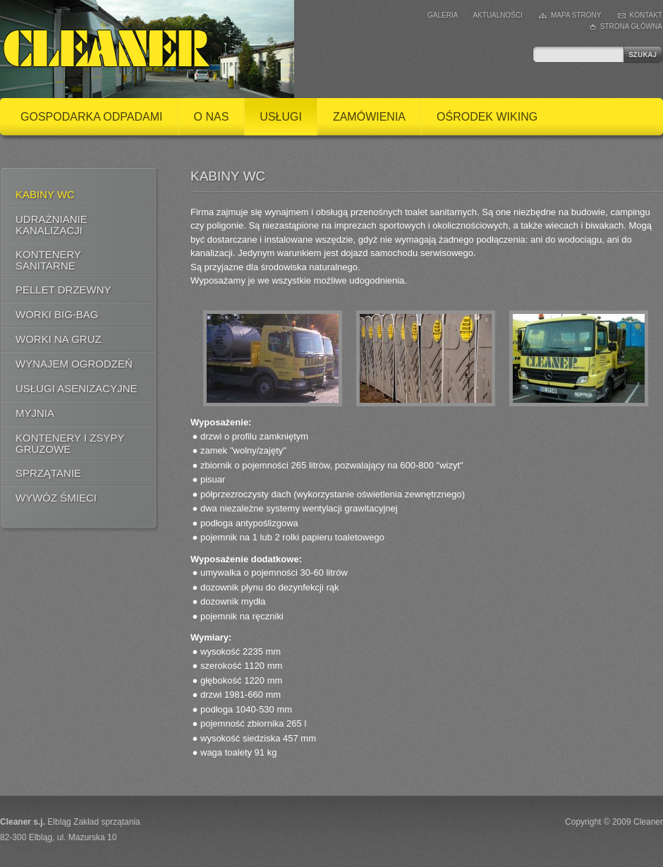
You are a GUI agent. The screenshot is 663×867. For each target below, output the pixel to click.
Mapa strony (576, 15)
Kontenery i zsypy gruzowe (70, 443)
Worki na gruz (59, 339)
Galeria (442, 15)
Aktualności (498, 15)
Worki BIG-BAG (57, 314)
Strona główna (631, 26)
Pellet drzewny (63, 290)
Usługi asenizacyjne (77, 388)
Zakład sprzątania (106, 822)
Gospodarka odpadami (91, 117)
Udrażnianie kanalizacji (51, 224)
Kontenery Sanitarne (48, 260)
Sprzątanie (48, 473)
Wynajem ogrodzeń (74, 364)
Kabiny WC (45, 194)
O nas (211, 117)
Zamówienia (369, 117)
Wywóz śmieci (56, 498)
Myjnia (35, 413)
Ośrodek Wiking (487, 117)
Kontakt (646, 15)
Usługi (281, 117)
